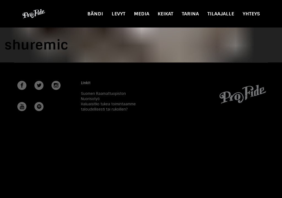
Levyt (118, 13)
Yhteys (251, 13)
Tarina (190, 13)
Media (141, 13)
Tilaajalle (220, 13)
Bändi (95, 13)
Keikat (165, 13)
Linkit (86, 83)
